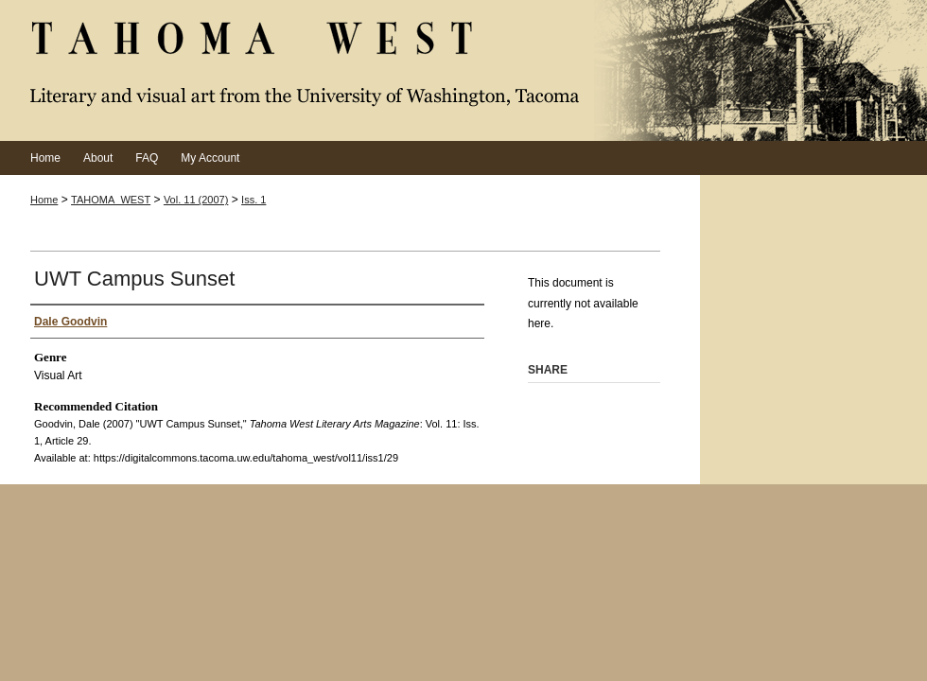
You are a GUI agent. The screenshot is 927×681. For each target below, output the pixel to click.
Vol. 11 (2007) (196, 199)
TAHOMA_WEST (110, 199)
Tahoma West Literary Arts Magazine (463, 70)
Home (44, 199)
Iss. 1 (253, 199)
